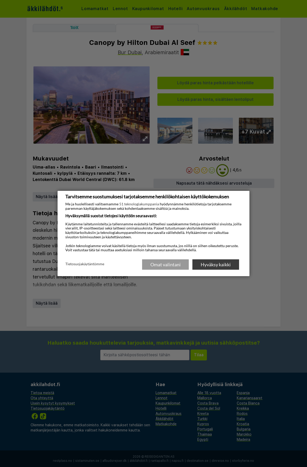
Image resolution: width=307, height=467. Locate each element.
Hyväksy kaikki (216, 264)
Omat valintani (165, 264)
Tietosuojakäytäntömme (84, 264)
